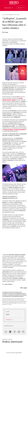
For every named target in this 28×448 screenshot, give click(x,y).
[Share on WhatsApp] (19, 332)
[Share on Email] (23, 332)
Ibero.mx (21, 7)
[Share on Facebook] (14, 332)
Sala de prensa (8, 7)
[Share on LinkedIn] (10, 332)
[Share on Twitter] (6, 332)
